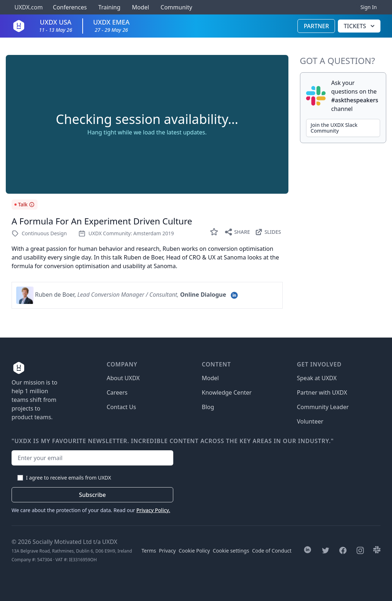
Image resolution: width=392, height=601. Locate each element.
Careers (117, 392)
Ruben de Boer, (55, 295)
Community (176, 7)
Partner (316, 26)
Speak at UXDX (317, 378)
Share (237, 232)
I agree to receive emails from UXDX (68, 477)
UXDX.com (28, 7)
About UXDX (123, 378)
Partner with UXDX (322, 392)
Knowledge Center (227, 392)
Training (109, 7)
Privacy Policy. (153, 510)
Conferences (69, 7)
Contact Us (121, 407)
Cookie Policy (194, 550)
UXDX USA (55, 25)
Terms (148, 550)
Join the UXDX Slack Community (334, 127)
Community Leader (323, 407)
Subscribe (92, 495)
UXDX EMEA (111, 25)
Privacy (167, 550)
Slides (267, 232)
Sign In (368, 7)
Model (140, 7)
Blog (208, 407)
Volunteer (310, 421)
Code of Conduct (271, 550)
